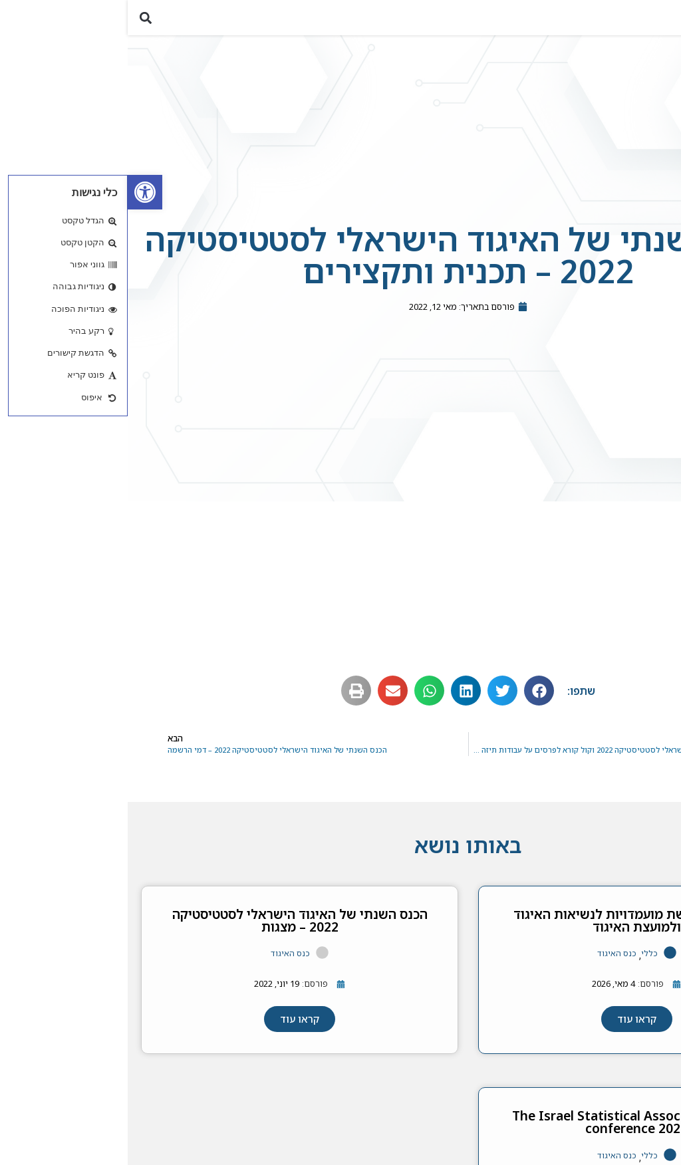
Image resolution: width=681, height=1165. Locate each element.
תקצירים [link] (633, 589)
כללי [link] (521, 962)
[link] (17, 192)
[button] (663, 22)
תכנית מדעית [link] (622, 563)
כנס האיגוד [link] (489, 962)
